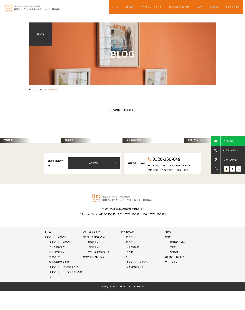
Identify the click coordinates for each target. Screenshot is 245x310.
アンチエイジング (91, 245)
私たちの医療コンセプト (61, 275)
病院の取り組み (177, 255)
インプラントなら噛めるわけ (63, 280)
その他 (129, 265)
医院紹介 (216, 7)
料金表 (203, 7)
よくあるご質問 (233, 7)
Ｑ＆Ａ (124, 270)
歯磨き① (130, 250)
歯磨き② (130, 255)
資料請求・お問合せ (174, 270)
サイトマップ (171, 275)
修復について (94, 255)
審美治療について (135, 280)
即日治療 (136, 7)
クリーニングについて (99, 265)
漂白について (94, 260)
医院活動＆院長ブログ (94, 270)
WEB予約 (102, 177)
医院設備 (174, 265)
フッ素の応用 (132, 260)
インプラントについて (157, 7)
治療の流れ (54, 270)
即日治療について (58, 265)
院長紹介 (174, 260)
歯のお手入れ (127, 245)
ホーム (124, 7)
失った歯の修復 (57, 260)
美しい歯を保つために (184, 7)
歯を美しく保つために (94, 250)
